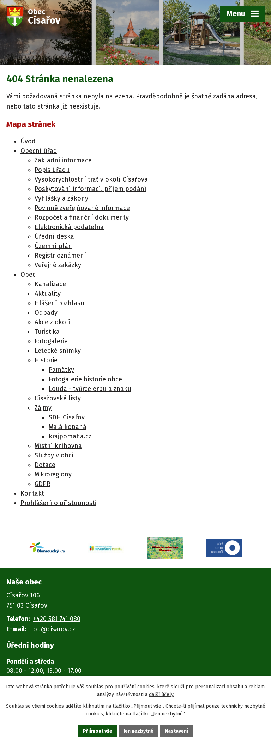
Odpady (46, 312)
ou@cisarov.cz (54, 629)
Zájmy (43, 408)
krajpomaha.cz (70, 436)
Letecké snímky (58, 351)
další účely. (161, 695)
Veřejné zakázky (58, 265)
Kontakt (32, 493)
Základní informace (63, 160)
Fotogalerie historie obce (85, 379)
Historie (46, 360)
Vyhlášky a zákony (61, 198)
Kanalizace (50, 284)
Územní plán (53, 246)
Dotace (45, 465)
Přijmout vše (97, 731)
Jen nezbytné (138, 731)
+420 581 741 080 (56, 619)
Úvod (28, 141)
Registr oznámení (60, 255)
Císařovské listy (58, 398)
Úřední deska (54, 236)
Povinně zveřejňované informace (82, 208)
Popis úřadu (52, 170)
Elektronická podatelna (69, 227)
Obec (28, 274)
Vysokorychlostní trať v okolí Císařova (91, 179)
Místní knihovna (58, 446)
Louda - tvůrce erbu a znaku (90, 389)
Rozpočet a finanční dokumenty (82, 217)
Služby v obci (54, 455)
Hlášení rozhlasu (59, 303)
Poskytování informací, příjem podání (90, 189)
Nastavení (176, 731)
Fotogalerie (51, 341)
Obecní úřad (38, 151)
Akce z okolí (52, 322)
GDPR (42, 484)
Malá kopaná (67, 427)
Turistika (47, 332)
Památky (61, 370)
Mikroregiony (53, 474)
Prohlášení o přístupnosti (58, 503)
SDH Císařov (67, 417)
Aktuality (48, 293)
